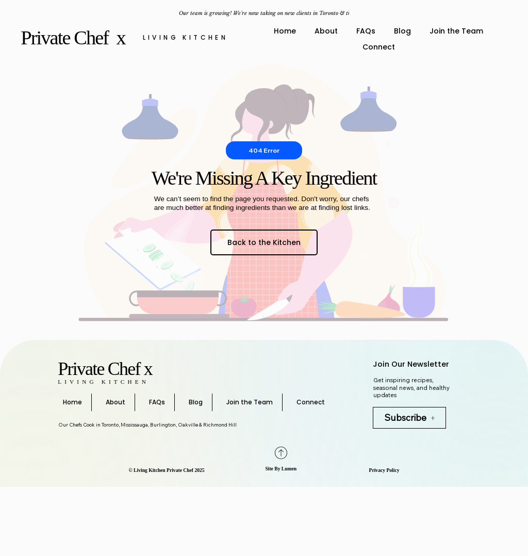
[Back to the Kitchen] (263, 242)
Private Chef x (75, 37)
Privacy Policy (384, 470)
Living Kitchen (185, 37)
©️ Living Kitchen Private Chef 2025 (167, 470)
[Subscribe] (409, 418)
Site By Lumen (280, 468)
